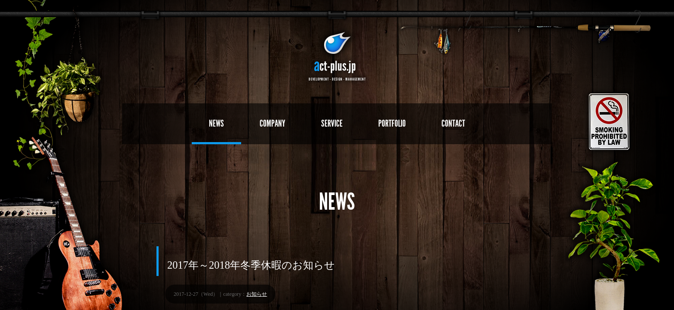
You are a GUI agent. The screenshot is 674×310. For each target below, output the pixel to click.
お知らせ (256, 294)
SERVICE (332, 123)
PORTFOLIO (392, 123)
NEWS (216, 123)
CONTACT (453, 123)
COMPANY (272, 123)
